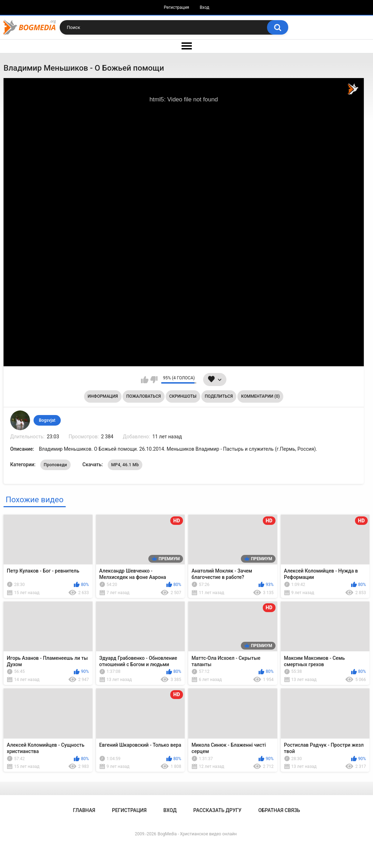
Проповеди (55, 464)
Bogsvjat (47, 420)
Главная (84, 810)
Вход (204, 7)
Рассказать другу (217, 810)
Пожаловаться (143, 396)
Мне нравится (144, 379)
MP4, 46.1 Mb (125, 464)
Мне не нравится (154, 379)
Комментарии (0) (260, 396)
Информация (103, 396)
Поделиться (219, 396)
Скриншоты (182, 396)
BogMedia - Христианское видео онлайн (197, 833)
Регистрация (176, 7)
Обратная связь (279, 810)
